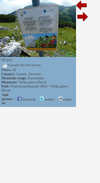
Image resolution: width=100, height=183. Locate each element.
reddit (65, 99)
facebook (26, 99)
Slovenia (34, 74)
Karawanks (36, 78)
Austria (21, 74)
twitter (47, 99)
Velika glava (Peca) (32, 82)
